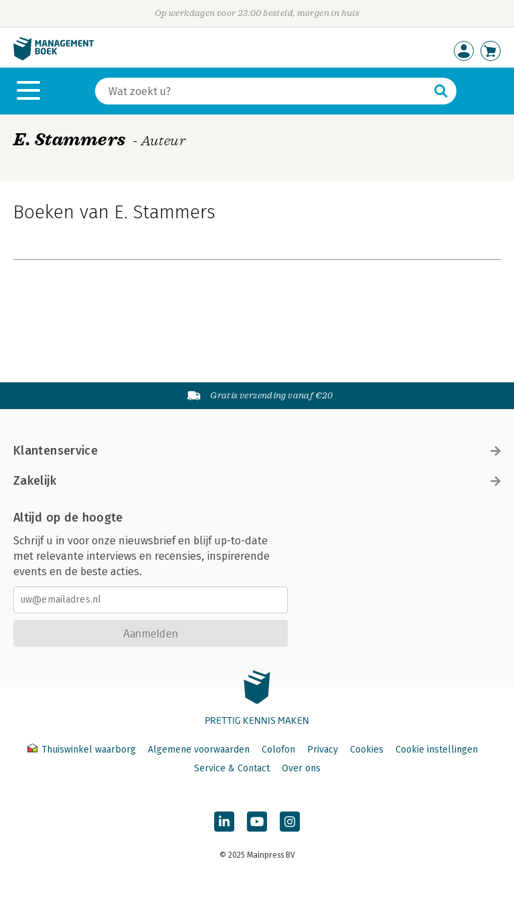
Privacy (322, 749)
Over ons (301, 768)
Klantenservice (257, 450)
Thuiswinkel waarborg (83, 749)
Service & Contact (232, 768)
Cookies (366, 749)
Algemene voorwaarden (199, 749)
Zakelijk (257, 480)
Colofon (278, 749)
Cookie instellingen (437, 749)
